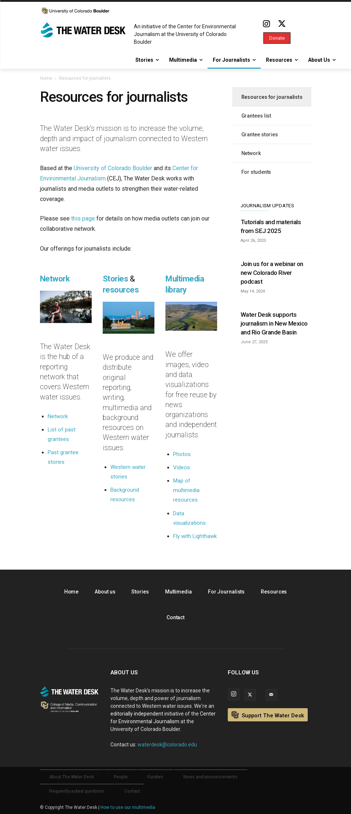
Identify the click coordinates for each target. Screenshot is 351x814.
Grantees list (256, 116)
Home (46, 78)
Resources (274, 592)
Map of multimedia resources (186, 490)
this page (83, 218)
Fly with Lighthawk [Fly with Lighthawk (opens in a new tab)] (195, 536)
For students (256, 172)
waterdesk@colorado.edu (167, 744)
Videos (181, 467)
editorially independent (136, 714)
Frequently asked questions (77, 791)
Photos (182, 454)
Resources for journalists (272, 97)
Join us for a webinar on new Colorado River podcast (272, 272)
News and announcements (210, 776)
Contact (175, 617)
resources (121, 289)
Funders (155, 776)
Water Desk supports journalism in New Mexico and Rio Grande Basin (274, 323)
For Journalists (226, 592)
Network (58, 416)
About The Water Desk (71, 776)
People (121, 776)
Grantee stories (259, 134)
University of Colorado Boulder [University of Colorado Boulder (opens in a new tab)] (113, 168)
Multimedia (178, 592)
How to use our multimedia (127, 807)
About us (105, 592)
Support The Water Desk (267, 715)
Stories (115, 278)
